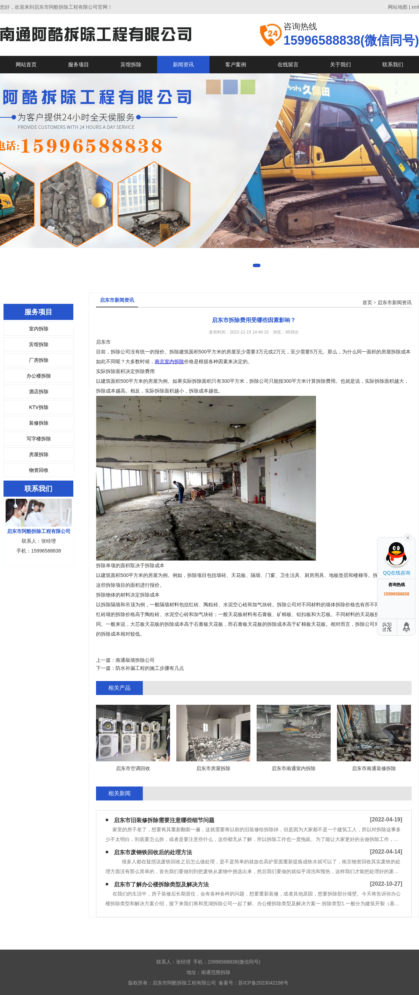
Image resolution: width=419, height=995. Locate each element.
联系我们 (392, 64)
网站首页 (26, 64)
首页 (367, 302)
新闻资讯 (183, 64)
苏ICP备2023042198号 (263, 983)
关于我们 (340, 64)
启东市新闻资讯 (394, 302)
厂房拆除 (39, 360)
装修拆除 (39, 423)
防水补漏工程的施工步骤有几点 (150, 668)
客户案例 (235, 64)
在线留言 (288, 64)
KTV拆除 (38, 407)
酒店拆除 (39, 391)
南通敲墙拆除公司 (135, 660)
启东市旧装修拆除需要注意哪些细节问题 (164, 820)
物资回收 (39, 470)
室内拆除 (39, 328)
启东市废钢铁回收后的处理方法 (153, 852)
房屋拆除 (39, 454)
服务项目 (78, 64)
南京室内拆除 (169, 361)
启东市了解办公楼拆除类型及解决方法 (161, 884)
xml (415, 7)
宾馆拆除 (130, 64)
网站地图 (397, 7)
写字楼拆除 (39, 438)
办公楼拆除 (39, 376)
